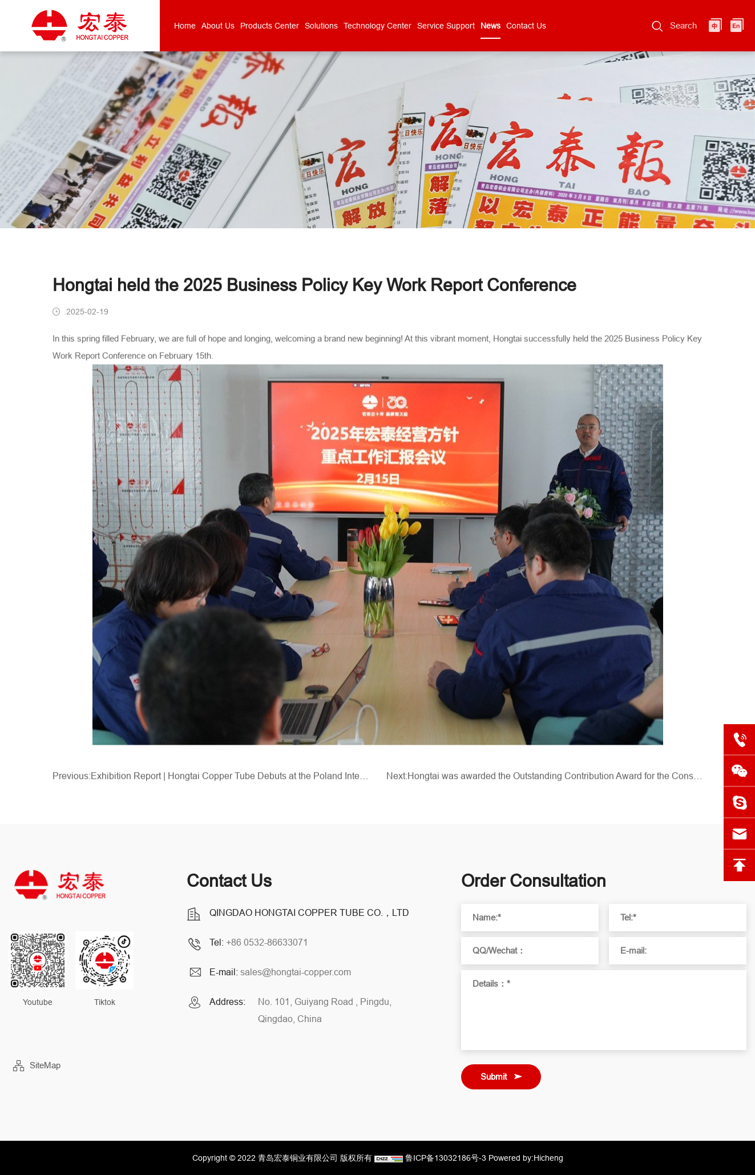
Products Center (269, 25)
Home (185, 25)
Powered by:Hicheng (525, 1158)
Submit (494, 1077)
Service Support (446, 25)
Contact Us (526, 25)
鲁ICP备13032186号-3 (445, 1158)
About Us (218, 25)
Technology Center (377, 25)
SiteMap (45, 1065)
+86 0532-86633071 (267, 942)
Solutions (321, 25)
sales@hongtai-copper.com (295, 972)
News (490, 25)
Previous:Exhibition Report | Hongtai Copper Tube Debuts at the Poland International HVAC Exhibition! (211, 779)
